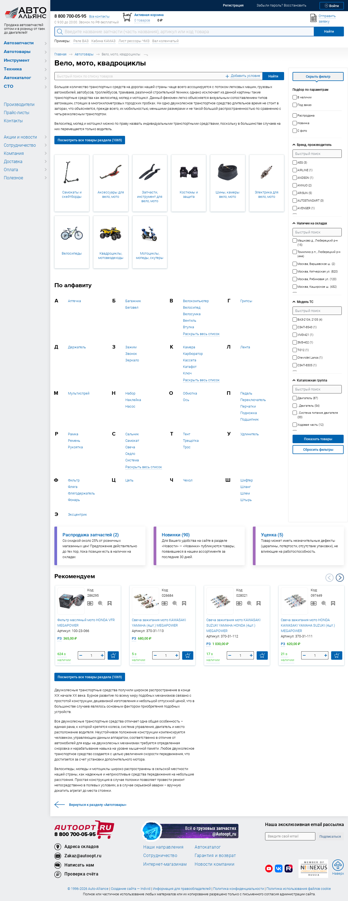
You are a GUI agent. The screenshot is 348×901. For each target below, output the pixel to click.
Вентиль (189, 320)
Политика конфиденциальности (238, 888)
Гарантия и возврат (215, 855)
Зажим (130, 347)
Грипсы (246, 301)
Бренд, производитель (314, 145)
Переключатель (253, 400)
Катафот (190, 366)
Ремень (74, 440)
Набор (130, 393)
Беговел (131, 307)
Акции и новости (19, 137)
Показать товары (318, 439)
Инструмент (16, 60)
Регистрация (233, 5)
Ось (186, 400)
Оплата (10, 169)
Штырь (246, 500)
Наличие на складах (312, 223)
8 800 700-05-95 (75, 834)
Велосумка (192, 314)
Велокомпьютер (196, 301)
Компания (13, 153)
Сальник (132, 434)
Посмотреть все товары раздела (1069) (90, 140)
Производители (18, 104)
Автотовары (17, 51)
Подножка (248, 413)
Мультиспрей (78, 393)
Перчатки (248, 406)
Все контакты (99, 16)
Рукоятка (75, 447)
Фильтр (74, 480)
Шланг (245, 486)
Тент (186, 434)
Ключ (187, 373)
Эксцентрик (77, 514)
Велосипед (191, 307)
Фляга (72, 486)
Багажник (133, 301)
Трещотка (191, 440)
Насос (130, 406)
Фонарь (74, 500)
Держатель (77, 347)
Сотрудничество (19, 145)
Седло (130, 453)
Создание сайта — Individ (130, 888)
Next (340, 578)
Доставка (13, 161)
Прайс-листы (16, 112)
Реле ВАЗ (81, 41)
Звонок (131, 353)
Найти (273, 76)
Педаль (246, 393)
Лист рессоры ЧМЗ (134, 41)
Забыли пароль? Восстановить (281, 5)
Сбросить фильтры (318, 449)
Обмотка (190, 393)
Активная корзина (149, 14)
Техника (13, 69)
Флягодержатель (81, 493)
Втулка (188, 327)
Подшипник (249, 419)
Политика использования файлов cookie (298, 888)
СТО (8, 86)
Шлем (245, 493)
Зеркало (132, 360)
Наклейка (133, 400)
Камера (189, 347)
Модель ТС (305, 302)
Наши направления (163, 847)
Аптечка (74, 301)
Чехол (187, 480)
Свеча (130, 447)
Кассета (189, 360)
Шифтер (246, 480)
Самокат (132, 440)
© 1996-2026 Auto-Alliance (87, 888)
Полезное (12, 177)
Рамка (73, 434)
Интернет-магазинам (165, 864)
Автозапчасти (19, 43)
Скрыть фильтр (318, 76)
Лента (245, 347)
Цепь (129, 480)
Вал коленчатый (165, 41)
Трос (187, 447)
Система (132, 460)
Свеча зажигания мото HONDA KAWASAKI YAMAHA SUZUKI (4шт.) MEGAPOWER (308, 625)
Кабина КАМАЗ (103, 41)
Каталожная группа (312, 380)
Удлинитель (249, 434)
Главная (60, 54)
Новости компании (214, 864)
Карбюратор (193, 353)
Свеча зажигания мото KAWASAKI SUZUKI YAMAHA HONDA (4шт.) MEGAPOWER (233, 625)
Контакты (13, 120)
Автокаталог (17, 78)
